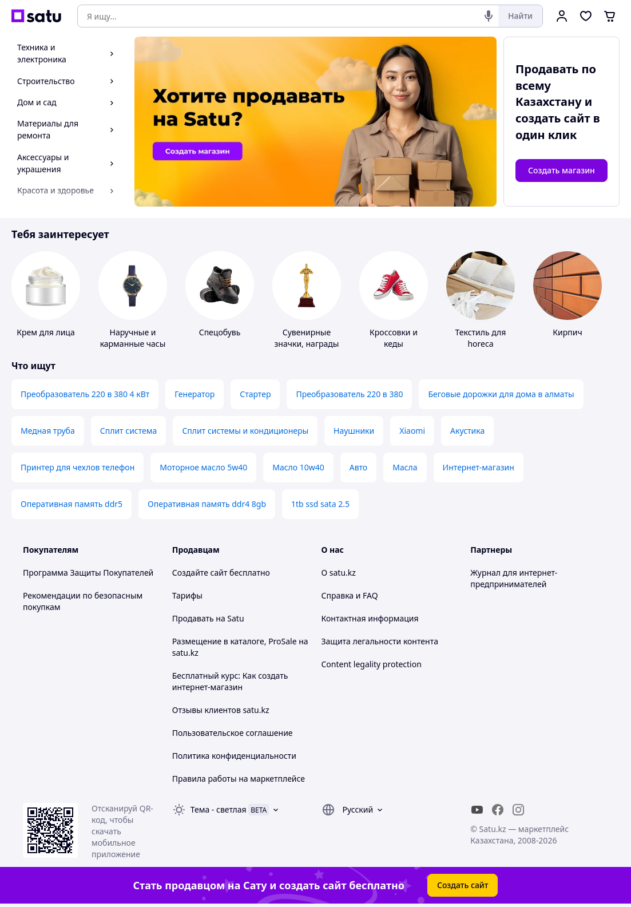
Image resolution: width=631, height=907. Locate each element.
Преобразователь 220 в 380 (349, 394)
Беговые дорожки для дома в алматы (501, 394)
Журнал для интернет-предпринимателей (513, 578)
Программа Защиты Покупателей (88, 572)
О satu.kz (339, 572)
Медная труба (48, 430)
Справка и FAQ (350, 595)
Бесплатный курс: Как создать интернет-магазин (230, 681)
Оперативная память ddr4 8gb (207, 503)
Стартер (255, 394)
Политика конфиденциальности (234, 755)
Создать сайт (463, 885)
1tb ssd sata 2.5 (320, 503)
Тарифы (187, 595)
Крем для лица (45, 332)
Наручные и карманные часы (133, 338)
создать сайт (552, 118)
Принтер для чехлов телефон (77, 467)
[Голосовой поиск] (488, 16)
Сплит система (128, 430)
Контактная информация (370, 618)
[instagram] (518, 810)
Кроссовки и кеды (394, 338)
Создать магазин (561, 170)
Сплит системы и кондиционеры (245, 430)
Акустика (467, 430)
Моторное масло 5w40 (203, 467)
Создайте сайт (200, 572)
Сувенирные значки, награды (307, 338)
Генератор (194, 394)
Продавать (193, 618)
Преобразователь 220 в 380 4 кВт (85, 394)
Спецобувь (220, 332)
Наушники (354, 430)
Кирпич (567, 332)
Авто (358, 467)
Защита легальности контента (380, 641)
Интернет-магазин (478, 467)
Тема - (219, 809)
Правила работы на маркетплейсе (238, 778)
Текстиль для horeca (480, 338)
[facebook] (498, 810)
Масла (404, 467)
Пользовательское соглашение (232, 732)
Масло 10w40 (298, 467)
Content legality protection (372, 664)
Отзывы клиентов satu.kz (220, 709)
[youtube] (477, 810)
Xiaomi (412, 430)
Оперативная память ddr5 (71, 503)
